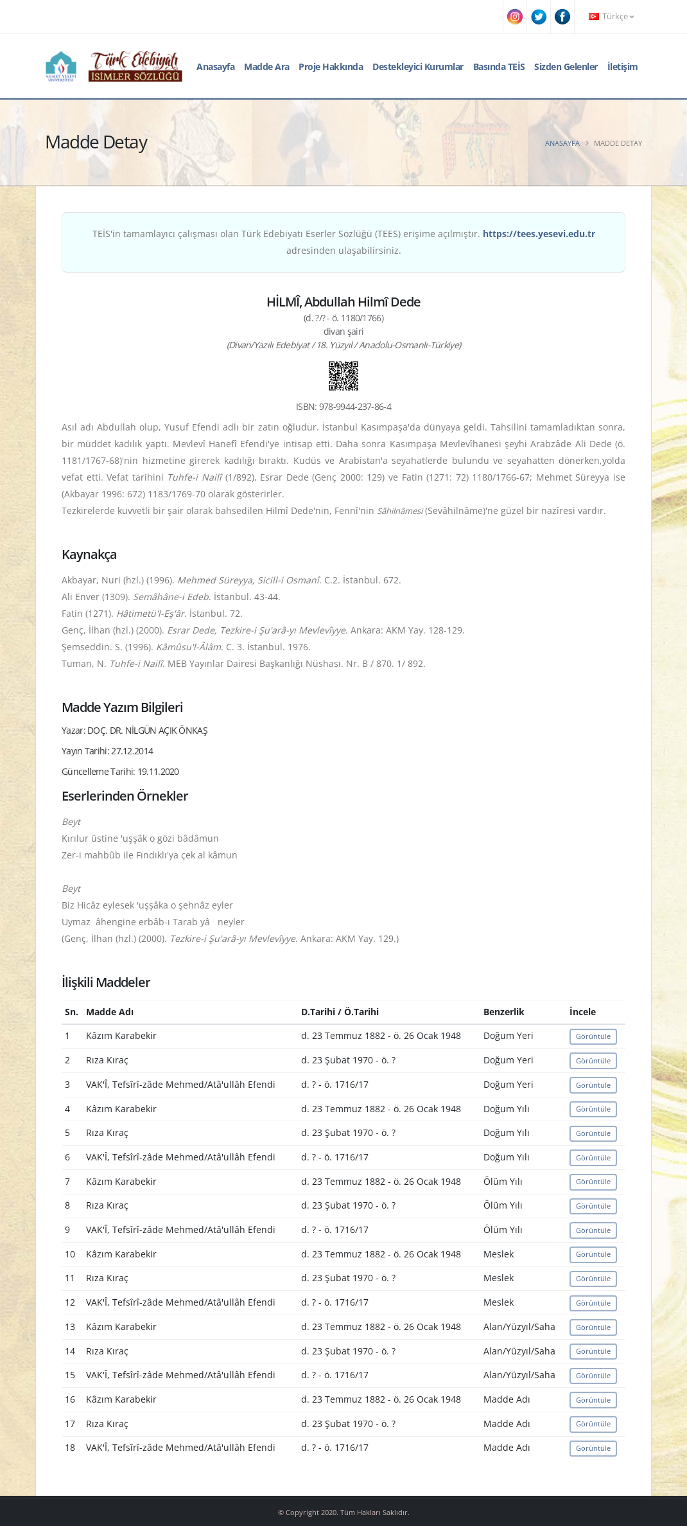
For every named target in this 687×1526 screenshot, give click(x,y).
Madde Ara (267, 66)
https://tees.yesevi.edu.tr (539, 233)
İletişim (622, 66)
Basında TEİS (499, 66)
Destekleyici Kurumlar (418, 66)
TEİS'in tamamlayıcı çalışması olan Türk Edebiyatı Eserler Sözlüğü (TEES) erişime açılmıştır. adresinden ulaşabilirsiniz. (343, 241)
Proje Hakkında (331, 66)
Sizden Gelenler (566, 66)
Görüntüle (593, 1036)
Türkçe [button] (611, 16)
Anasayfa (215, 66)
